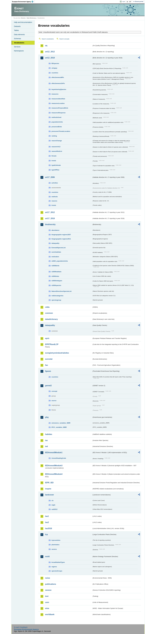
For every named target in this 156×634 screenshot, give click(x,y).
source (53, 400)
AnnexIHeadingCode (58, 458)
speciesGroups (56, 571)
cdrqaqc (54, 68)
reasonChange (56, 141)
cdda (47, 307)
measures (54, 94)
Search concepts (64, 39)
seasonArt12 (55, 147)
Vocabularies (19, 43)
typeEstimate (56, 165)
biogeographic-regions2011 (61, 239)
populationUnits (57, 122)
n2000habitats (56, 272)
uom (47, 602)
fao (46, 365)
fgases (48, 371)
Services (17, 47)
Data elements (19, 34)
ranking (54, 136)
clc (52, 500)
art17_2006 (50, 177)
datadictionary (51, 319)
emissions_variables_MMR (60, 423)
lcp (46, 534)
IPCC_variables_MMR (59, 427)
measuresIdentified (58, 99)
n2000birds (55, 266)
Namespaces (19, 51)
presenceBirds (56, 127)
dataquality (55, 243)
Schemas (17, 38)
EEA (23, 1)
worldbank (49, 614)
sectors (54, 549)
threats (53, 156)
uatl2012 (54, 509)
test (46, 596)
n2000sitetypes (56, 281)
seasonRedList (56, 151)
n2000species (56, 285)
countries (54, 73)
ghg (46, 417)
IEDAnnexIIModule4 (53, 474)
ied (46, 446)
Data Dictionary (31, 18)
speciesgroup (56, 300)
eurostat (48, 359)
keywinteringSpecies (58, 89)
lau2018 (48, 528)
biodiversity (50, 224)
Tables (16, 30)
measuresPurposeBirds (59, 108)
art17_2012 (50, 212)
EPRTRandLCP (51, 344)
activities (54, 183)
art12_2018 (50, 58)
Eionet (23, 18)
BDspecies (55, 63)
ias (46, 440)
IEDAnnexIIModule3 (53, 466)
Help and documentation (23, 22)
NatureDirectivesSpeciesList (61, 291)
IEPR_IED (49, 483)
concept (54, 391)
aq (46, 46)
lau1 (47, 516)
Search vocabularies (48, 39)
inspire (48, 489)
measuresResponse (58, 113)
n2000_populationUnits (59, 261)
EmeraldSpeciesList (58, 247)
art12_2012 (50, 52)
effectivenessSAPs (58, 83)
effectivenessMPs (57, 77)
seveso (48, 590)
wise (47, 608)
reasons (54, 201)
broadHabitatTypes (58, 562)
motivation (55, 257)
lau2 (47, 522)
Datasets (17, 26)
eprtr (47, 338)
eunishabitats (56, 252)
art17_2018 (50, 218)
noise (47, 578)
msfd (47, 556)
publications (50, 584)
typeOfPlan (55, 170)
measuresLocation (58, 103)
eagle (53, 505)
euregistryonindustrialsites (57, 353)
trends (53, 160)
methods (54, 196)
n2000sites (55, 276)
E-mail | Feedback (20, 627)
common (49, 313)
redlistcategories (57, 296)
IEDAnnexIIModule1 (53, 452)
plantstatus (55, 544)
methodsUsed (56, 117)
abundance (55, 230)
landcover (49, 495)
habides (48, 434)
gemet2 (48, 386)
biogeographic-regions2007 (61, 234)
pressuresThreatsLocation (60, 131)
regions (54, 567)
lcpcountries (55, 540)
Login (123, 1)
